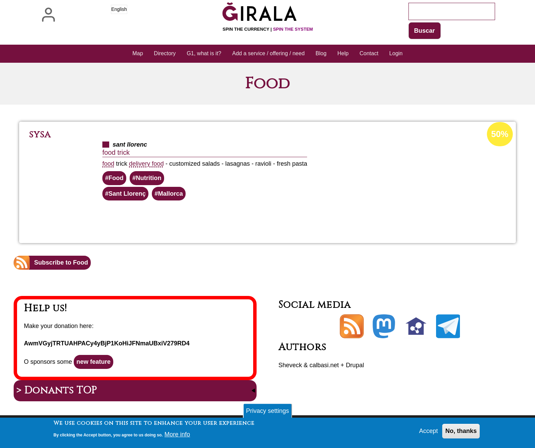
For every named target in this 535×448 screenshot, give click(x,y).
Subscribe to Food (61, 262)
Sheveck (290, 365)
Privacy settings (267, 411)
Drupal (355, 365)
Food (116, 178)
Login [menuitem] (396, 53)
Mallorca (170, 193)
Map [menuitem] (137, 53)
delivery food (146, 163)
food (108, 163)
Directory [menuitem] (165, 53)
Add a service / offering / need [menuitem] (268, 53)
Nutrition (148, 178)
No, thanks (461, 432)
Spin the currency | (267, 29)
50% (499, 134)
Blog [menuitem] (321, 53)
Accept (428, 432)
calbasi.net (324, 365)
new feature (93, 361)
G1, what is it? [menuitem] (204, 53)
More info (177, 435)
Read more (278, 219)
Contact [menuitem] (369, 53)
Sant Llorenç (127, 193)
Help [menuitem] (343, 53)
